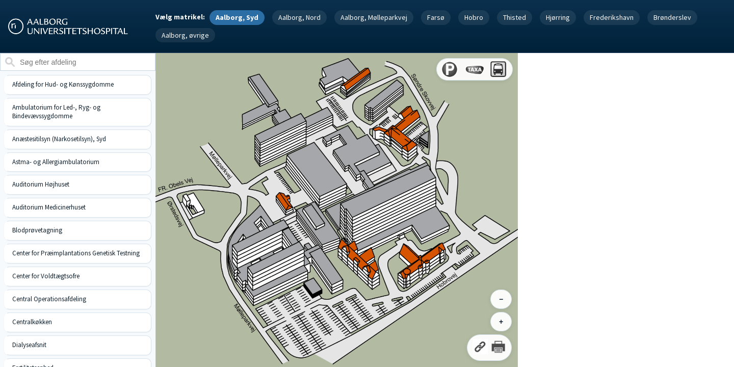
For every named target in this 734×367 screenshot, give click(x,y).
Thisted (514, 17)
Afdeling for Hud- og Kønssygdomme (63, 84)
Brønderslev (672, 17)
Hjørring (558, 17)
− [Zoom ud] (501, 299)
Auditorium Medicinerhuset (49, 207)
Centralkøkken (32, 322)
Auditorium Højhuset (40, 184)
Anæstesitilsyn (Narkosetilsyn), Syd (59, 139)
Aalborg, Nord (299, 17)
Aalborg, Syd (237, 17)
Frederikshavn (612, 17)
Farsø (435, 17)
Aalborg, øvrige (185, 35)
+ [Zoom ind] (501, 322)
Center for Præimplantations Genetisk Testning (76, 253)
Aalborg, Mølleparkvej (373, 17)
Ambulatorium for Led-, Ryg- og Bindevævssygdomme (56, 111)
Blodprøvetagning (37, 230)
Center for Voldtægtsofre (46, 276)
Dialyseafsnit (29, 344)
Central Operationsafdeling (49, 299)
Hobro (473, 17)
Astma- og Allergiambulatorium (55, 162)
